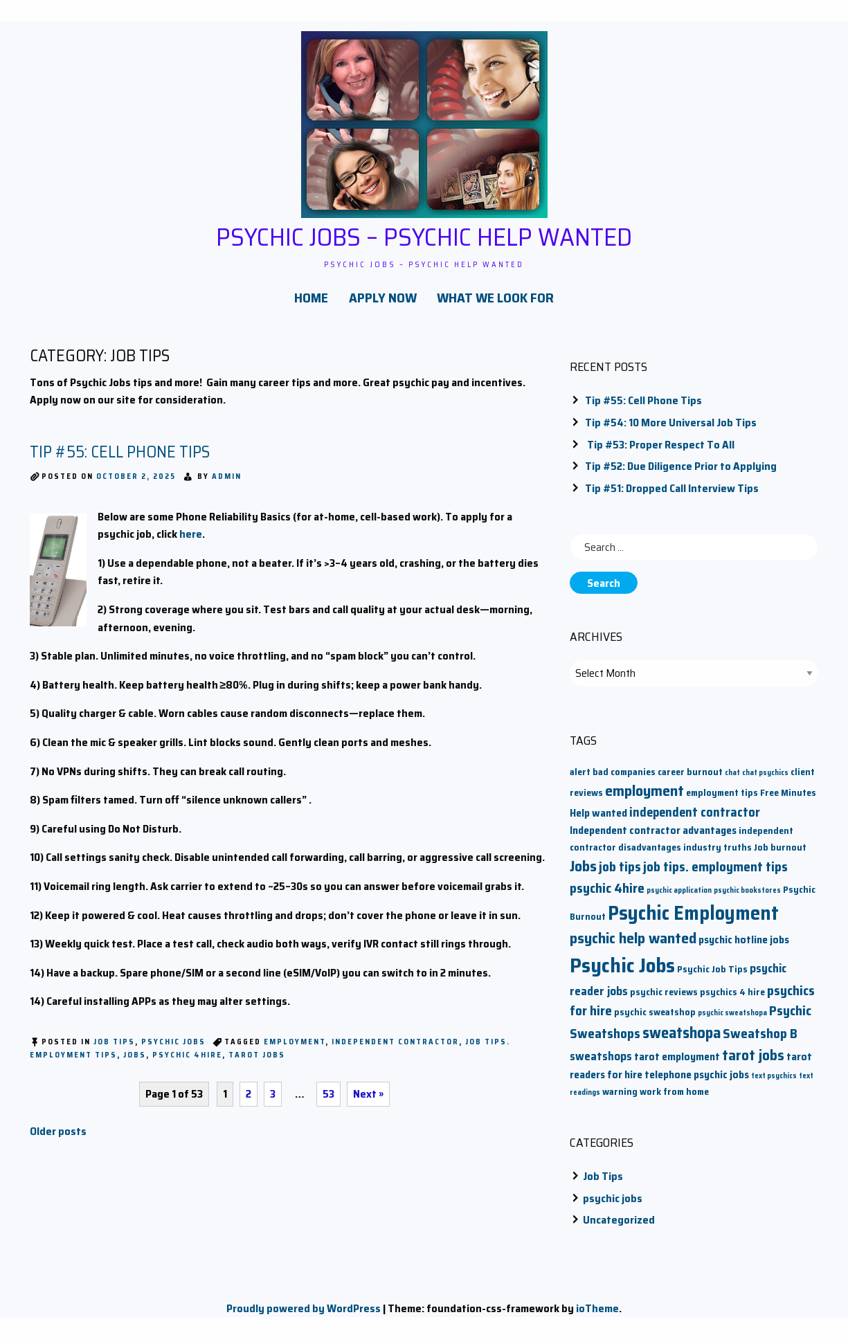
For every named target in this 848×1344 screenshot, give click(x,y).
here (190, 540)
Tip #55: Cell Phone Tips (120, 458)
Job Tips (114, 1048)
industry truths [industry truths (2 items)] (717, 853)
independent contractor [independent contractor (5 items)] (694, 818)
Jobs (134, 1061)
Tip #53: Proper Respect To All (659, 450)
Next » (374, 1100)
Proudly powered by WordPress (303, 1314)
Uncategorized (619, 1226)
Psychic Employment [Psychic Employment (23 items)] (693, 919)
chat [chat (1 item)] (732, 779)
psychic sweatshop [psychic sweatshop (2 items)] (655, 1018)
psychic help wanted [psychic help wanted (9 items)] (633, 944)
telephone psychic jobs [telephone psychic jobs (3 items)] (696, 1080)
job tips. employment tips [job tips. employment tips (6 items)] (715, 873)
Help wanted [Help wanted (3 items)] (598, 819)
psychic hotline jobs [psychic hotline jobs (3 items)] (743, 945)
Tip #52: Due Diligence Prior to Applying (681, 472)
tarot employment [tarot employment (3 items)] (677, 1062)
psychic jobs (173, 1048)
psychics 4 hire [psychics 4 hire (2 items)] (732, 998)
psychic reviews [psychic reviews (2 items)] (664, 998)
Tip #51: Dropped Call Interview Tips (672, 494)
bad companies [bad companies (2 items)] (624, 778)
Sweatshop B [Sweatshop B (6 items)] (760, 1039)
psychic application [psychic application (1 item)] (679, 896)
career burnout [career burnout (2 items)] (690, 778)
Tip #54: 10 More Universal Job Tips (671, 428)
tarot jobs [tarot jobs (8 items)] (753, 1061)
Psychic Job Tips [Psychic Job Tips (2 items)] (712, 975)
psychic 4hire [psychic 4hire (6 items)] (607, 894)
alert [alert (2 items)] (580, 778)
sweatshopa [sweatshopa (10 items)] (681, 1038)
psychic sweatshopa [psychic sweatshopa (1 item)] (732, 1019)
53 (333, 1100)
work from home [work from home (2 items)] (674, 1098)
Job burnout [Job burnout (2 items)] (780, 853)
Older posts (58, 1137)
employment (294, 1048)
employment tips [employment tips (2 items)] (722, 799)
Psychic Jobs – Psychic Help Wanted (424, 235)
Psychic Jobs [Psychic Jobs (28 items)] (622, 972)
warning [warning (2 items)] (620, 1098)
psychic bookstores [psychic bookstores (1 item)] (747, 896)
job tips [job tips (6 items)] (620, 873)
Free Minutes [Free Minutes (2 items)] (788, 799)
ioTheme (597, 1314)
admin (227, 483)
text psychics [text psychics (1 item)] (774, 1082)
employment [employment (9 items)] (644, 797)
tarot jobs (256, 1061)
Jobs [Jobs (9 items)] (583, 872)
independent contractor (395, 1048)
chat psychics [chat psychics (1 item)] (765, 779)
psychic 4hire (187, 1061)
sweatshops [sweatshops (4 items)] (601, 1062)
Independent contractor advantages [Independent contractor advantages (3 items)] (653, 836)
